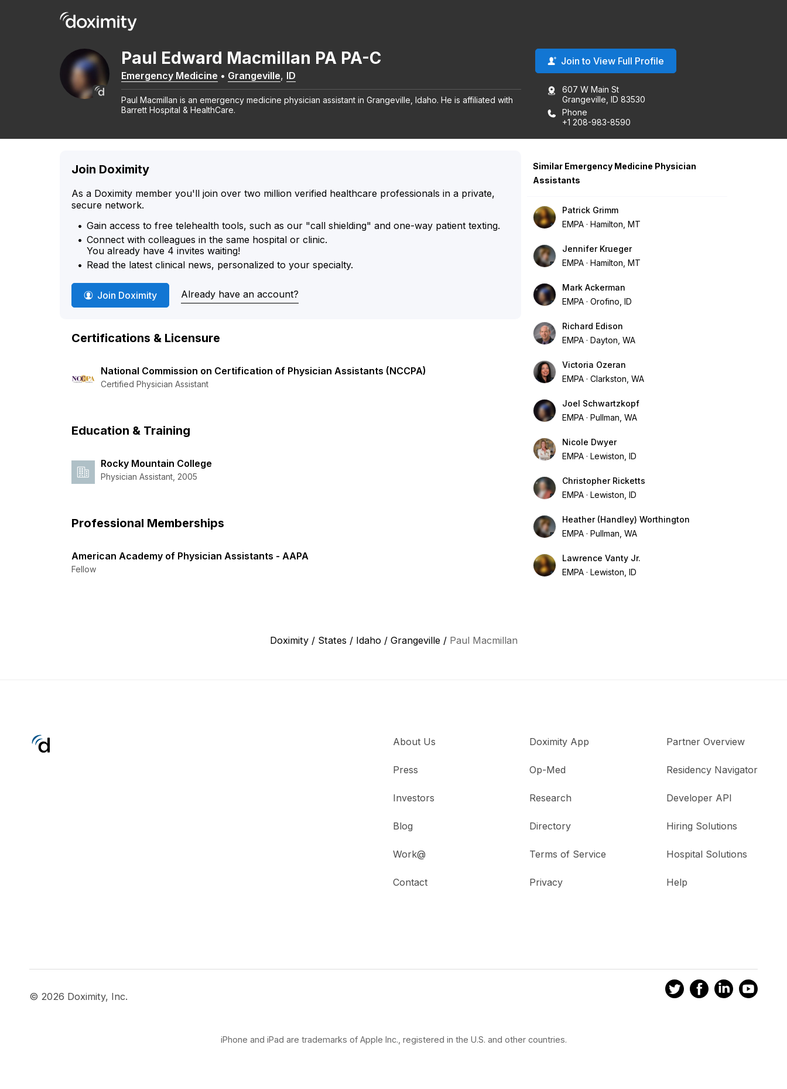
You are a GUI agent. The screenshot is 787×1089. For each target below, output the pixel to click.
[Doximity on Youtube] (748, 993)
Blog (403, 828)
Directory (550, 828)
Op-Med (547, 772)
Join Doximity (120, 297)
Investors (413, 800)
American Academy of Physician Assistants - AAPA (190, 558)
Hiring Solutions (701, 828)
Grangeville (274, 78)
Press (405, 772)
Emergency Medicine (190, 78)
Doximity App (559, 744)
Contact (410, 884)
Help (676, 884)
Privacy (546, 884)
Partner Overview (705, 744)
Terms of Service (567, 856)
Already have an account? (240, 297)
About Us (414, 744)
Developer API (699, 800)
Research (550, 800)
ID (311, 78)
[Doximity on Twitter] (674, 993)
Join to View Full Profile (606, 64)
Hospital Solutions (706, 856)
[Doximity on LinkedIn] (723, 993)
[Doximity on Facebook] (699, 993)
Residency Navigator (712, 772)
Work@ (409, 856)
